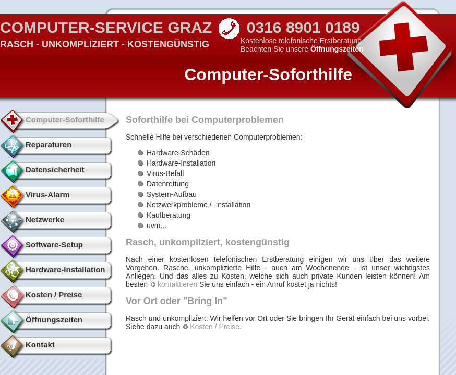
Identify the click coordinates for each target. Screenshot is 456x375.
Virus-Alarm (48, 194)
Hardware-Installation (65, 269)
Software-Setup (54, 244)
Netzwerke (45, 219)
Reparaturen (48, 144)
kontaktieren (177, 284)
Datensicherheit (55, 169)
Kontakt (40, 344)
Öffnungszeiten (337, 49)
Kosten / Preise (54, 294)
